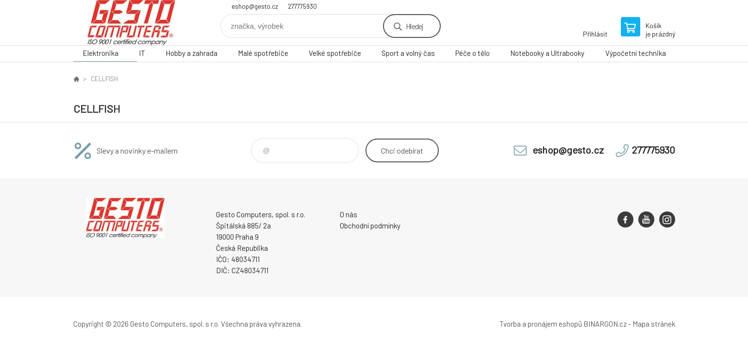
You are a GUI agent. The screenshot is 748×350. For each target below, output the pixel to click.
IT (142, 53)
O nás (348, 214)
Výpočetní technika (635, 53)
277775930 (302, 6)
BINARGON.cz (605, 323)
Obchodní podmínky (370, 225)
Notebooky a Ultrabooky (547, 53)
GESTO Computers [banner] (131, 22)
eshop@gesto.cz (255, 6)
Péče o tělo (472, 53)
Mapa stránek (653, 323)
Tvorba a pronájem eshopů (540, 323)
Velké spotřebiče (335, 53)
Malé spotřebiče (263, 53)
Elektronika (100, 53)
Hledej (414, 26)
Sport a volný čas (408, 53)
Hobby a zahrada (191, 53)
